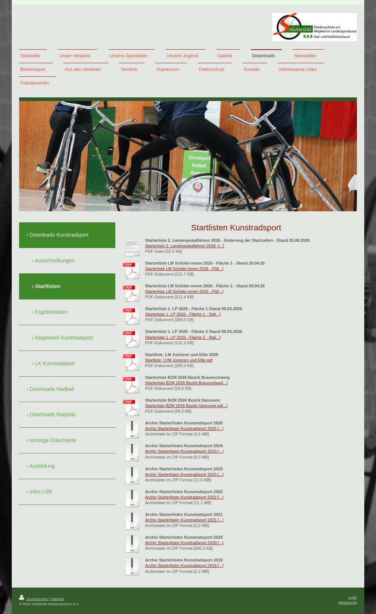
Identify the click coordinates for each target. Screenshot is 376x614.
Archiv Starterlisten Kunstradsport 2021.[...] (184, 520)
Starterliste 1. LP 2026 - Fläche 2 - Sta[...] (183, 337)
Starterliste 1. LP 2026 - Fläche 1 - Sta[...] (183, 314)
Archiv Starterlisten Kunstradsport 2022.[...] (184, 497)
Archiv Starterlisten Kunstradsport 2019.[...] (184, 565)
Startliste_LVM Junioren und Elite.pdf (178, 360)
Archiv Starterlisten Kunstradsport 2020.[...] (184, 543)
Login (352, 597)
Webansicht (347, 602)
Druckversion (34, 599)
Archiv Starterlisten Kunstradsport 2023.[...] (184, 451)
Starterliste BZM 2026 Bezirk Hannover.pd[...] (186, 405)
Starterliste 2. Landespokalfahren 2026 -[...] (184, 246)
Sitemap (57, 599)
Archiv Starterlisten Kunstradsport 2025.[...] (184, 428)
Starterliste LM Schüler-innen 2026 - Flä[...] (184, 268)
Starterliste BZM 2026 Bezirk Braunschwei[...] (186, 383)
